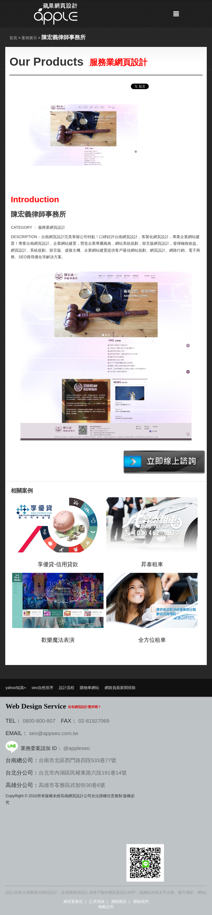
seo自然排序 (42, 687)
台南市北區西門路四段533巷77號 (77, 760)
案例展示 (29, 38)
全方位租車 (152, 640)
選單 (176, 14)
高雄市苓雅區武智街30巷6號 (72, 785)
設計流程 (66, 687)
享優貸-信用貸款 (58, 564)
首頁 (13, 38)
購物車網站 (89, 687)
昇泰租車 (152, 564)
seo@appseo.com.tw (53, 733)
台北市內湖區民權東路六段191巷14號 (83, 773)
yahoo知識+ (16, 687)
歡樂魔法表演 (58, 640)
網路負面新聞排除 (120, 687)
